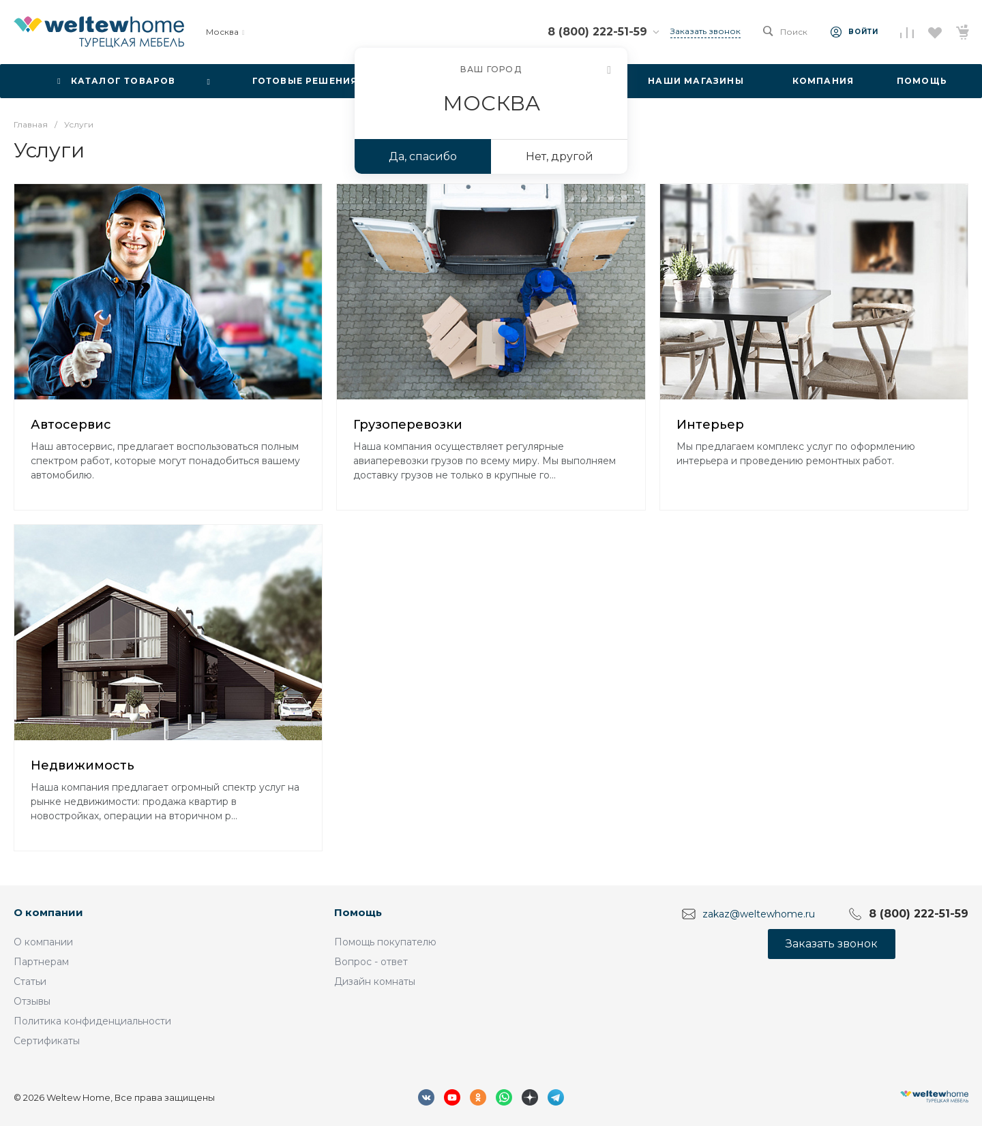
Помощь (358, 912)
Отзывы (32, 1001)
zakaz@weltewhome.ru (758, 914)
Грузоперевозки (407, 424)
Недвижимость (82, 765)
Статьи (30, 981)
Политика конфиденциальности (92, 1021)
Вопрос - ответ (371, 962)
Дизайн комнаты (374, 981)
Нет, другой (559, 156)
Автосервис (71, 424)
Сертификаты (47, 1041)
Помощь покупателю (385, 942)
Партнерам (41, 962)
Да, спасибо (423, 156)
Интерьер (710, 424)
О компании (48, 912)
